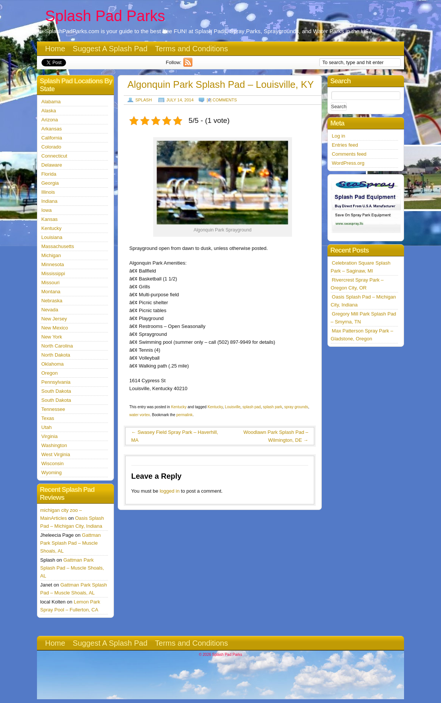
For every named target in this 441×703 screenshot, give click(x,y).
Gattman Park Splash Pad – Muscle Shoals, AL (70, 543)
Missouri (50, 282)
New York (51, 337)
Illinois (48, 192)
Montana (51, 291)
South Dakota (56, 391)
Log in (338, 136)
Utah (46, 427)
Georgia (50, 183)
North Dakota (56, 355)
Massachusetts (57, 246)
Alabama (51, 101)
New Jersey (54, 319)
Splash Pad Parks (105, 16)
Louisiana (52, 237)
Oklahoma (52, 364)
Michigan (51, 255)
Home (55, 48)
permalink (184, 415)
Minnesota (52, 264)
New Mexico (54, 328)
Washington (54, 445)
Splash (143, 100)
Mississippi (53, 273)
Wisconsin (52, 463)
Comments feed (349, 154)
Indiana (49, 201)
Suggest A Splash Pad (110, 48)
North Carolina (57, 346)
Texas (47, 418)
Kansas (49, 219)
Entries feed (345, 145)
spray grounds (296, 407)
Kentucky (178, 407)
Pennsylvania (56, 382)
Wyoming (51, 472)
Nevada (49, 309)
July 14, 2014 (180, 100)
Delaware (51, 165)
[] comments (222, 100)
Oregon (49, 373)
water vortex (139, 415)
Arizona (49, 120)
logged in (170, 491)
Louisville (232, 407)
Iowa (46, 210)
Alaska (48, 110)
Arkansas (51, 129)
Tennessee (53, 409)
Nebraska (52, 300)
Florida (49, 174)
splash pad (252, 407)
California (51, 138)
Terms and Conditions (191, 48)
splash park (272, 407)
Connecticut (54, 156)
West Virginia (55, 454)
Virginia (49, 436)
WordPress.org (348, 163)
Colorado (51, 147)
